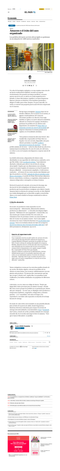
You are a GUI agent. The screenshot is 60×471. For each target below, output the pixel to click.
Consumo (44, 342)
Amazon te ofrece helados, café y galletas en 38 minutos (12, 140)
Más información (13, 348)
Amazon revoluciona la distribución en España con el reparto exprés (12, 121)
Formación (18, 21)
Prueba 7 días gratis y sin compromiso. (45, 451)
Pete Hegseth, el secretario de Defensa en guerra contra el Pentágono (22, 419)
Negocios (28, 21)
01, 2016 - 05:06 (31, 82)
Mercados (10, 21)
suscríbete (42, 9)
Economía (12, 18)
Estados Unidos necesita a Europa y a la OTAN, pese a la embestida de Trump (23, 417)
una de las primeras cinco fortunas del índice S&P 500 (27, 225)
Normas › (48, 336)
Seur (39, 310)
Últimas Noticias (42, 21)
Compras (11, 342)
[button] (30, 56)
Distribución (25, 342)
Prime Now (13, 197)
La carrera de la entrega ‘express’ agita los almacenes (12, 115)
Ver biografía (20, 328)
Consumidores (38, 342)
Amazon (11, 28)
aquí (35, 348)
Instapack (46, 310)
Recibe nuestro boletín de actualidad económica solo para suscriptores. (24, 332)
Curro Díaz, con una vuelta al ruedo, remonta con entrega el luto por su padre (27, 400)
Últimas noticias (11, 394)
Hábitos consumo (31, 342)
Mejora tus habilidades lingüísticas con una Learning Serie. (18, 455)
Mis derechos (23, 21)
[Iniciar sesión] (48, 9)
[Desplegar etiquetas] (49, 342)
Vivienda (13, 21)
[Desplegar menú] (9, 12)
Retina (37, 21)
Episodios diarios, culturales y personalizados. (46, 438)
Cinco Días (33, 21)
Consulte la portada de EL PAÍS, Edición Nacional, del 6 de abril (28, 25)
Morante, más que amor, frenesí (17, 403)
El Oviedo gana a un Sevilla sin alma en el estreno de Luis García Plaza (25, 405)
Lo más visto (10, 410)
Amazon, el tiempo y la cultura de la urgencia (12, 134)
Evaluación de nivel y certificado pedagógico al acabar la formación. (46, 444)
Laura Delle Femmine (30, 80)
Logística (20, 342)
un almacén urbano (29, 162)
